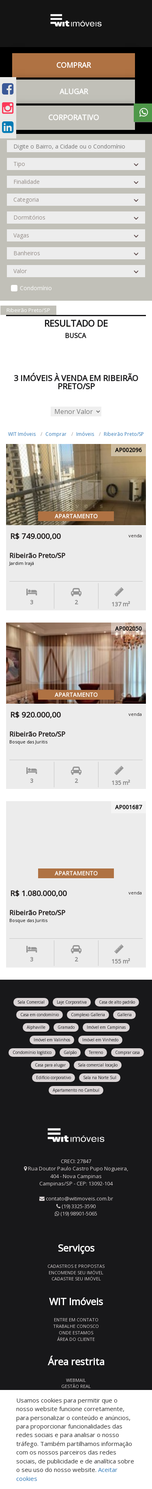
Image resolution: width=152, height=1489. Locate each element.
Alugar (74, 91)
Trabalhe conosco (76, 1326)
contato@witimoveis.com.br (79, 1198)
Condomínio (36, 287)
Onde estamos (76, 1333)
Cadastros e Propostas (76, 1266)
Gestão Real (76, 1386)
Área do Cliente (76, 1339)
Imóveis (85, 434)
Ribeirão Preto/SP (124, 434)
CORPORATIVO (73, 117)
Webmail (76, 1380)
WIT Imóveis (22, 434)
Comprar (73, 65)
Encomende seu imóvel (76, 1272)
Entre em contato (76, 1320)
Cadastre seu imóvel (76, 1279)
